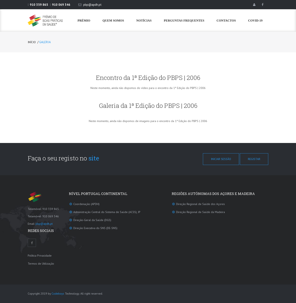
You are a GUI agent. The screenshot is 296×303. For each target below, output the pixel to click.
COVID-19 (255, 20)
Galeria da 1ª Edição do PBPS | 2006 (148, 105)
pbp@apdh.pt (44, 224)
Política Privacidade (40, 255)
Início (32, 42)
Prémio (83, 20)
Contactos (226, 20)
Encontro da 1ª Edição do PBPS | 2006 (148, 78)
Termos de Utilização (41, 263)
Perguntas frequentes (184, 20)
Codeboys (58, 293)
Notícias (143, 20)
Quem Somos (113, 20)
